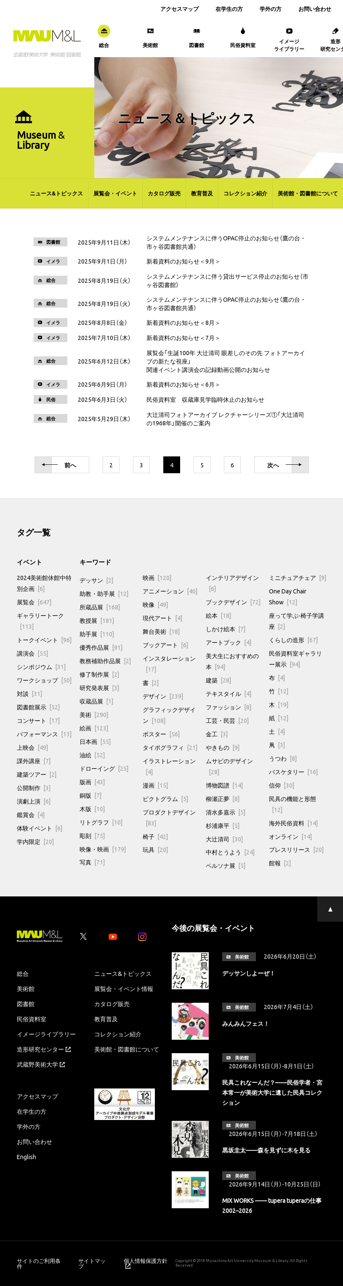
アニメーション (170, 591)
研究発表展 (99, 687)
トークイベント (44, 639)
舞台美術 (161, 631)
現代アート (162, 618)
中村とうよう (230, 852)
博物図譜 (224, 785)
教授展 (97, 620)
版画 (92, 781)
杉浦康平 (222, 825)
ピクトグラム (165, 798)
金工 (217, 734)
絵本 (218, 615)
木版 (92, 808)
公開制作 (34, 787)
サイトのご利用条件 (39, 1263)
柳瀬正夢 (222, 798)
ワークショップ (44, 680)
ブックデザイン (233, 602)
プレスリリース (296, 849)
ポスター (161, 734)
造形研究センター (44, 1049)
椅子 (155, 836)
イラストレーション (169, 766)
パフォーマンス (44, 734)
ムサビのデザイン (229, 766)
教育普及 (202, 193)
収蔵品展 (96, 701)
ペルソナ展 (225, 865)
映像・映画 (103, 849)
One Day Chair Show (287, 596)
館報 (280, 863)
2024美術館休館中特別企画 (44, 583)
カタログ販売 (164, 193)
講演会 (32, 653)
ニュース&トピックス (56, 193)
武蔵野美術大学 (41, 1064)
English (26, 1156)
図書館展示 (38, 707)
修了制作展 (99, 674)
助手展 (97, 634)
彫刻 (92, 835)
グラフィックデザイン (169, 715)
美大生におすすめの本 (232, 661)
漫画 (155, 785)
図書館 (26, 1003)
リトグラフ (101, 822)
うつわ (283, 758)
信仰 (281, 785)
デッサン (96, 580)
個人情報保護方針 (146, 1263)
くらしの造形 (293, 639)
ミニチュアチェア (297, 577)
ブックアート (165, 644)
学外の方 (271, 9)
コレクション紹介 (245, 193)
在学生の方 (229, 9)
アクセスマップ (179, 9)
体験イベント (39, 828)
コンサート (38, 720)
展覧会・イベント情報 (123, 988)
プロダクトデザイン (169, 817)
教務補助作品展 (105, 660)
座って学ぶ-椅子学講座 (296, 620)
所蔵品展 (100, 607)
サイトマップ (92, 1263)
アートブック (228, 642)
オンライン (290, 836)
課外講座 (34, 760)
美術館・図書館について (308, 193)
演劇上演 (34, 801)
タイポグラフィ (170, 747)
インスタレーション (169, 663)
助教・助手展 (104, 593)
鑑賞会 (31, 814)
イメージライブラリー (46, 1034)
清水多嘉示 (225, 812)
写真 (92, 862)
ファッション (228, 707)
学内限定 (35, 841)
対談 (29, 693)
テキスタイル (228, 693)
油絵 (92, 755)
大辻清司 (224, 839)
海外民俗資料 (293, 823)
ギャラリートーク (40, 620)
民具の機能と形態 (292, 804)
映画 (157, 577)
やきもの (222, 747)
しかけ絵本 (225, 629)
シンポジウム (41, 666)
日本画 (95, 741)
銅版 (90, 795)
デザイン (163, 696)
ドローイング (104, 768)
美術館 (26, 988)
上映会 (32, 747)
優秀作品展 (101, 647)
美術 (94, 714)
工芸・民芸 (227, 720)
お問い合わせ (314, 9)
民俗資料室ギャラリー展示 (295, 658)
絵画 (94, 728)
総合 (23, 973)
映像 (155, 604)
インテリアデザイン (232, 583)
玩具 (155, 849)
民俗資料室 (31, 1019)
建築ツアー (36, 774)
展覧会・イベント (115, 193)
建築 (218, 680)
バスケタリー (293, 771)
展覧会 (34, 602)
